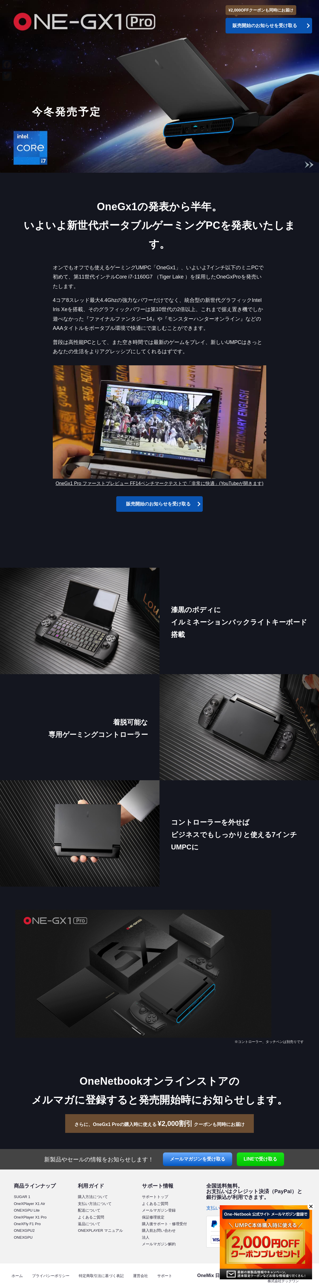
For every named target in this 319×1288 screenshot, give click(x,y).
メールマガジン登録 (159, 1210)
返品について (89, 1224)
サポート (164, 1276)
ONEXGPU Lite (27, 1210)
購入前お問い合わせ (159, 1230)
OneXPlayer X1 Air (29, 1203)
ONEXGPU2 (24, 1230)
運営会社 (140, 1276)
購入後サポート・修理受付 (164, 1224)
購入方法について (93, 1197)
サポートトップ (155, 1197)
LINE (260, 1159)
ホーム (17, 1276)
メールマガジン (197, 1159)
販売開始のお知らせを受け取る (158, 503)
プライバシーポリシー (51, 1276)
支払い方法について (95, 1203)
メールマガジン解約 (159, 1244)
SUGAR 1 (22, 1197)
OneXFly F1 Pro (27, 1224)
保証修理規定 (153, 1217)
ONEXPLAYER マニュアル (100, 1230)
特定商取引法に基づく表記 (101, 1276)
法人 (145, 1237)
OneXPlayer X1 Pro (30, 1217)
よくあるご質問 (91, 1217)
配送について (89, 1210)
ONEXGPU (23, 1237)
